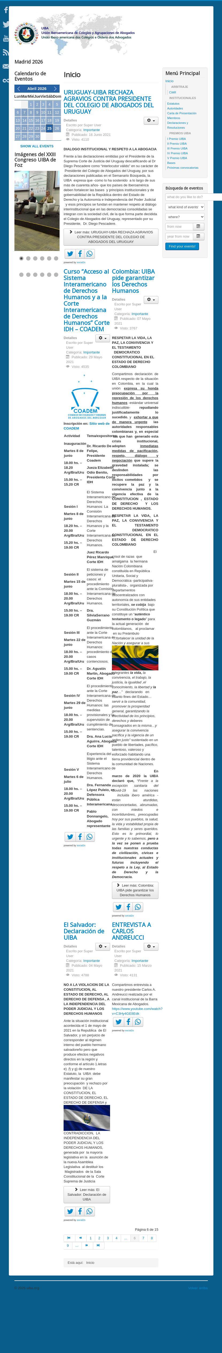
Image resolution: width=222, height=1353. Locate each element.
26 (57, 183)
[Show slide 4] (42, 313)
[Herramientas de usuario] (151, 175)
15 (31, 175)
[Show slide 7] (21, 329)
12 (57, 167)
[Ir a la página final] (98, 1300)
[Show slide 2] (28, 313)
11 (49, 167)
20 (18, 183)
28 (24, 191)
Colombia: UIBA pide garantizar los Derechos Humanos (133, 335)
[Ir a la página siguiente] (87, 1300)
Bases (171, 217)
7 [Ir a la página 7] (143, 1293)
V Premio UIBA (177, 212)
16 (37, 175)
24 (43, 183)
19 (57, 175)
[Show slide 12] (56, 329)
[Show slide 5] (49, 313)
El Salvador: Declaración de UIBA (84, 985)
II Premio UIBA (177, 198)
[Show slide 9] (35, 329)
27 (18, 191)
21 (24, 183)
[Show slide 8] (28, 329)
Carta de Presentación (181, 168)
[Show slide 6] (56, 313)
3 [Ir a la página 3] (108, 1293)
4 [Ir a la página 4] (117, 1293)
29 (31, 191)
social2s (81, 317)
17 (43, 175)
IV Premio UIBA (177, 208)
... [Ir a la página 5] (125, 1293)
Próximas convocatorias (182, 222)
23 (37, 183)
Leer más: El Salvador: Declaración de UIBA (86, 1249)
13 (18, 175)
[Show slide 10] (42, 329)
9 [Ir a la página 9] (68, 1300)
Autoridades (175, 163)
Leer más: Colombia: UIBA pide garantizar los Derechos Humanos (135, 945)
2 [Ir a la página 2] (99, 1293)
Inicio (169, 136)
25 (49, 183)
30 (37, 191)
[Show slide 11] (49, 329)
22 (31, 183)
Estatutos (173, 158)
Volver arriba (198, 1343)
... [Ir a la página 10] (77, 1300)
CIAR (172, 147)
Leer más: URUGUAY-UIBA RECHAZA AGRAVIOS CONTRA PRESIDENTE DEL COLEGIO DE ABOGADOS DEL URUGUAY (111, 291)
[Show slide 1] (21, 313)
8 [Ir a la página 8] (152, 1293)
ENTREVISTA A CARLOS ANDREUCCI (131, 985)
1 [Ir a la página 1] (91, 1293)
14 (24, 175)
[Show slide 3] (35, 313)
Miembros (173, 172)
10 (43, 167)
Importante (91, 185)
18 (49, 175)
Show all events (36, 201)
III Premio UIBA (177, 203)
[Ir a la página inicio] (69, 1293)
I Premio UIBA (176, 193)
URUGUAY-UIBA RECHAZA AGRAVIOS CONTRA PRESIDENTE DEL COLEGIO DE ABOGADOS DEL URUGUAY (109, 156)
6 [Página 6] (135, 1293)
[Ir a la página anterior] (81, 1293)
